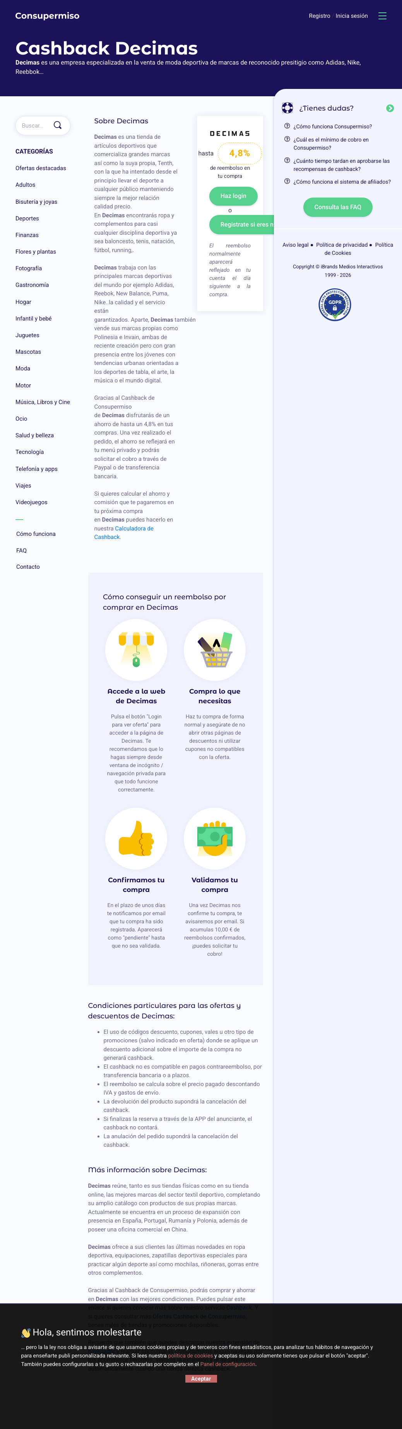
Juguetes (27, 335)
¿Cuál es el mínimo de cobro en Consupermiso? (331, 144)
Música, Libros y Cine (42, 402)
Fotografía (28, 268)
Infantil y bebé (33, 318)
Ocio (21, 418)
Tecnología (29, 451)
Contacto (42, 567)
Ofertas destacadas (40, 168)
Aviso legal (295, 245)
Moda (22, 368)
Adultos (25, 184)
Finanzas (27, 235)
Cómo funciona (42, 534)
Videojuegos (31, 502)
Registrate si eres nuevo (254, 224)
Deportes (27, 218)
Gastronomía (32, 284)
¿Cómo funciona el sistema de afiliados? (342, 182)
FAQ (42, 551)
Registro (320, 15)
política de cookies (190, 1356)
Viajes (23, 485)
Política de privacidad (342, 245)
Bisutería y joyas (36, 201)
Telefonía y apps (36, 469)
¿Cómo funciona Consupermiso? (333, 127)
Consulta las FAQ (338, 207)
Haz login (233, 196)
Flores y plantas (35, 251)
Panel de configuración (227, 1364)
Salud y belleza (34, 435)
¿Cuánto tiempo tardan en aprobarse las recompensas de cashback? (342, 165)
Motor (23, 385)
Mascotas (28, 351)
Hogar (23, 301)
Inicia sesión (351, 15)
